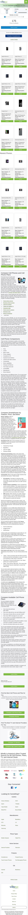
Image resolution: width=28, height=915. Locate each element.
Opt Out (14, 907)
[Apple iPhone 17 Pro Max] (20, 76)
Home (14, 890)
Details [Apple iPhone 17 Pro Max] (20, 93)
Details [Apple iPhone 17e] (7, 179)
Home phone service (8, 301)
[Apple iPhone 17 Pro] (7, 76)
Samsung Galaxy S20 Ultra (19, 112)
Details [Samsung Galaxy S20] (20, 149)
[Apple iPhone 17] (20, 49)
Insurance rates (7, 308)
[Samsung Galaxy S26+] (20, 161)
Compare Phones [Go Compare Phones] (14, 716)
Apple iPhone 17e (5, 169)
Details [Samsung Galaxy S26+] (20, 179)
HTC (2, 822)
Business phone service (8, 302)
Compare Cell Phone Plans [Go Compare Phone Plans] (14, 712)
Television (17, 847)
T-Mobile (17, 803)
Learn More (14, 674)
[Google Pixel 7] (7, 103)
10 (23, 17)
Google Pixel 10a (5, 227)
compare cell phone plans (14, 292)
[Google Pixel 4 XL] (7, 132)
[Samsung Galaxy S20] (20, 132)
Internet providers (7, 304)
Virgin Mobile (4, 806)
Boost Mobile (18, 809)
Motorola (3, 825)
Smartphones (4, 857)
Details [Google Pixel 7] (7, 121)
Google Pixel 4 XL (5, 139)
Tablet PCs (17, 838)
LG (16, 822)
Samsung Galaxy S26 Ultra (19, 198)
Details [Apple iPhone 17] (20, 66)
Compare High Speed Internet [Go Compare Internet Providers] (14, 746)
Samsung (3, 828)
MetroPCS (3, 809)
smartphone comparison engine (18, 437)
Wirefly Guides (14, 879)
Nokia (16, 825)
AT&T (16, 800)
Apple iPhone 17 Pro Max (20, 83)
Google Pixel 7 (5, 111)
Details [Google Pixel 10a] (7, 237)
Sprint (2, 803)
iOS (2, 872)
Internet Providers (5, 847)
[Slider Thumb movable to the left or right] (17, 13)
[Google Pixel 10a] (7, 220)
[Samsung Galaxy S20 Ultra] (20, 103)
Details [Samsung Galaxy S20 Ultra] (20, 121)
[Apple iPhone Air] (7, 49)
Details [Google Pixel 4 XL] (7, 149)
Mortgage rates (6, 311)
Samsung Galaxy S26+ (20, 169)
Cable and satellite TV (8, 306)
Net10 (16, 806)
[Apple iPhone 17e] (7, 161)
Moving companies (7, 313)
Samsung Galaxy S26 (6, 197)
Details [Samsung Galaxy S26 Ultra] (20, 207)
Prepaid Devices (19, 857)
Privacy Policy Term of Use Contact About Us (14, 897)
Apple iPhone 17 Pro (6, 83)
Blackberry (17, 869)
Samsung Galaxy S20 (19, 139)
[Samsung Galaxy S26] (7, 190)
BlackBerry (17, 819)
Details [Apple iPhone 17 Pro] (7, 93)
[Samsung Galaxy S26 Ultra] (20, 190)
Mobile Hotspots (5, 838)
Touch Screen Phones (6, 860)
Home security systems (8, 309)
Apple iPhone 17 (18, 56)
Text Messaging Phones (20, 860)
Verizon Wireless (5, 800)
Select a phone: (7, 9)
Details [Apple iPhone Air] (7, 66)
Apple (2, 819)
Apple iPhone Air (5, 56)
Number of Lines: (14, 15)
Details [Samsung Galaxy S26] (7, 207)
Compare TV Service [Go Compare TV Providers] (14, 742)
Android (3, 869)
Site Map (14, 904)
